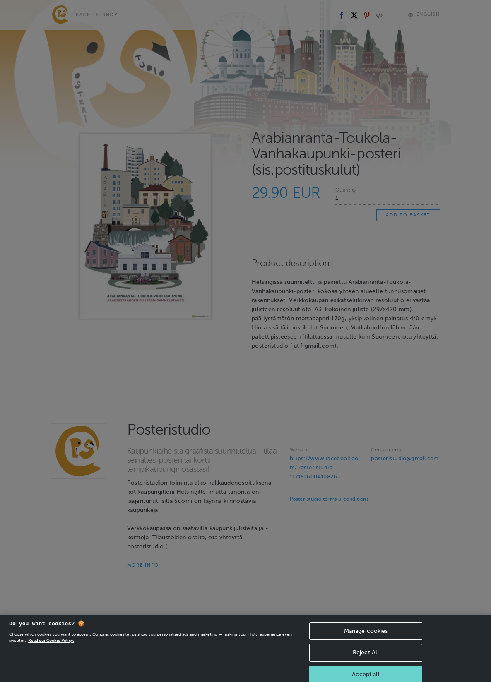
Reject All (366, 659)
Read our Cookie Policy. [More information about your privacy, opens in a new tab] (51, 646)
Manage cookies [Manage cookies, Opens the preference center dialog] (366, 637)
